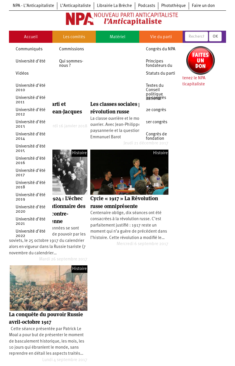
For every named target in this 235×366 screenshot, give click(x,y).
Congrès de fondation (156, 136)
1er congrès (156, 122)
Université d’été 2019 (30, 197)
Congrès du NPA (160, 49)
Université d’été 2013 (30, 124)
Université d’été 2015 (30, 148)
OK (215, 36)
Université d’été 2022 (30, 233)
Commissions (71, 49)
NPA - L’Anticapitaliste (33, 6)
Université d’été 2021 (30, 221)
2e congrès (156, 110)
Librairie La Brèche (114, 6)
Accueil (31, 37)
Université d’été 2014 (30, 136)
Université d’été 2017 (30, 173)
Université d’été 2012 (30, 112)
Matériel (117, 37)
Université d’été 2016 (30, 161)
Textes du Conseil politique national (155, 92)
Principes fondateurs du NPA (159, 65)
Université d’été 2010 (30, 88)
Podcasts (146, 6)
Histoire (79, 153)
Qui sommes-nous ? (71, 63)
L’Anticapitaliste (75, 6)
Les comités (74, 37)
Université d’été (30, 61)
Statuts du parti (160, 73)
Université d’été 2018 (30, 185)
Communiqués (29, 49)
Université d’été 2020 (30, 209)
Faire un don (203, 6)
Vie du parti (161, 37)
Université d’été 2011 (30, 100)
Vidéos (22, 73)
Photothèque (173, 6)
